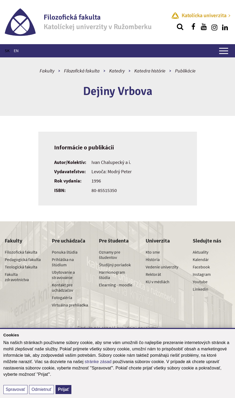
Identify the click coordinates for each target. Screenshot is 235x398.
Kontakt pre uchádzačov (62, 287)
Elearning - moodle (115, 284)
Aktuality (200, 252)
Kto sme (153, 252)
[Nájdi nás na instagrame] (214, 26)
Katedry (117, 71)
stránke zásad (98, 361)
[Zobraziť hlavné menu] (223, 50)
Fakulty (47, 71)
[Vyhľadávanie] (180, 26)
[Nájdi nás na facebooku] (193, 26)
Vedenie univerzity (162, 266)
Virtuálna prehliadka (70, 305)
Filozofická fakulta (82, 71)
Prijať (63, 389)
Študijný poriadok (115, 264)
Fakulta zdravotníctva (17, 277)
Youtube (200, 281)
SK (7, 50)
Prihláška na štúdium (63, 262)
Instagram (202, 274)
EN (16, 50)
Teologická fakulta (21, 266)
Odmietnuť (41, 389)
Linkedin (200, 289)
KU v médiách (157, 281)
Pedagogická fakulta (23, 259)
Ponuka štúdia (64, 252)
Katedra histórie (149, 71)
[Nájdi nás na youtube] (204, 26)
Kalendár (201, 259)
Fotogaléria (62, 297)
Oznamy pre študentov (109, 254)
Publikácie (185, 71)
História (153, 259)
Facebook (201, 266)
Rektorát (153, 274)
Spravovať (15, 389)
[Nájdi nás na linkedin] (225, 26)
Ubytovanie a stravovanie (63, 274)
